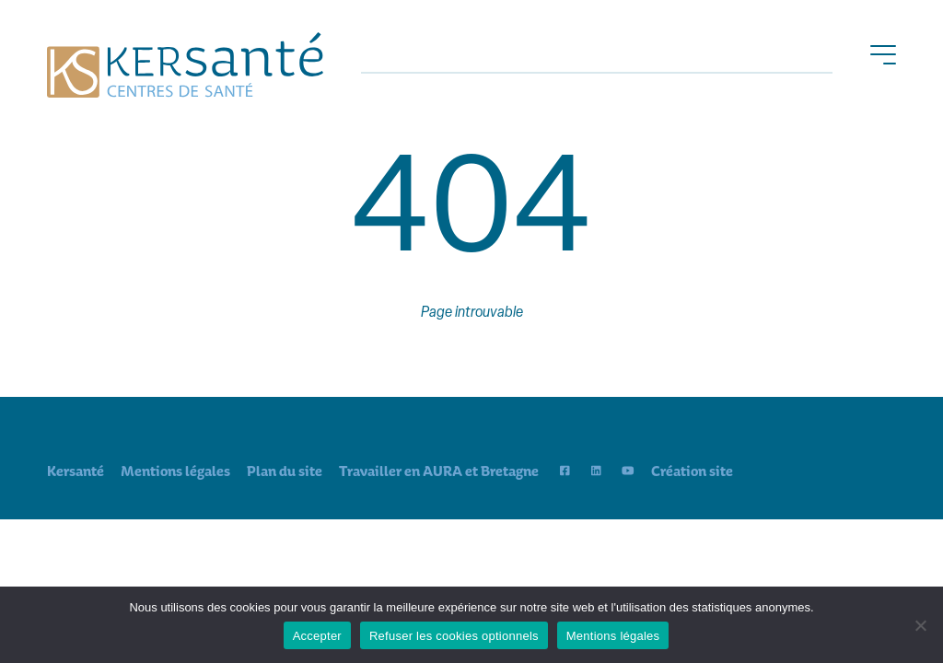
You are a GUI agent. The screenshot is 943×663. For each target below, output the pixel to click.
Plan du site (284, 471)
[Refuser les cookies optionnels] (920, 625)
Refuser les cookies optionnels (454, 636)
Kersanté (75, 471)
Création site (692, 471)
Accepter (317, 636)
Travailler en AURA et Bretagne (439, 471)
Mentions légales (175, 471)
